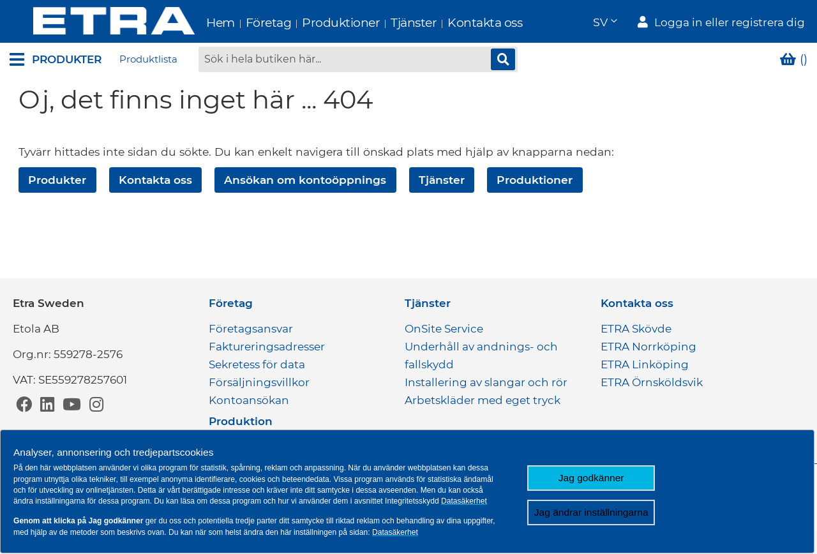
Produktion (241, 421)
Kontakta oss (461, 22)
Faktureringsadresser (267, 346)
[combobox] (358, 60)
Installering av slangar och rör (486, 382)
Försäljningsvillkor (259, 382)
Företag (245, 22)
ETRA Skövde (636, 328)
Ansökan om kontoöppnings (305, 181)
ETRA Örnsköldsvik (652, 382)
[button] (604, 22)
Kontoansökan (249, 400)
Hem (197, 22)
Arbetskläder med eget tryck (482, 400)
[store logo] (90, 22)
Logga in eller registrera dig (729, 23)
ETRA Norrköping (648, 346)
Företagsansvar (251, 328)
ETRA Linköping (645, 364)
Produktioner (317, 22)
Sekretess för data (257, 364)
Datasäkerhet (464, 501)
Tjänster (390, 22)
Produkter (57, 181)
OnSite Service (444, 328)
